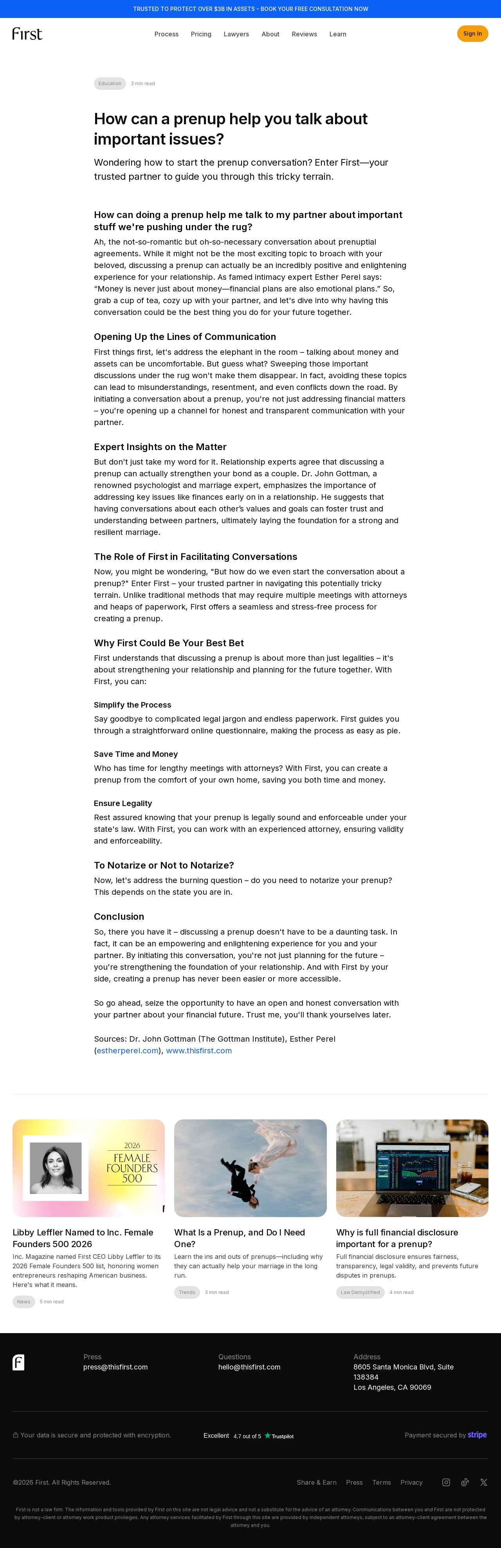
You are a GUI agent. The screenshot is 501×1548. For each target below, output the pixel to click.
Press (354, 1482)
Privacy (411, 1482)
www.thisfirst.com (199, 1050)
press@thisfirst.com (115, 1367)
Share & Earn (317, 1482)
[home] (36, 34)
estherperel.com (128, 1050)
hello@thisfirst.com (249, 1367)
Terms (381, 1482)
